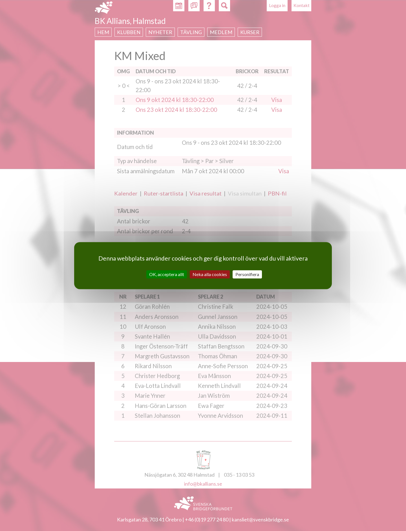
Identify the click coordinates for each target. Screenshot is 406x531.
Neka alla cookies (210, 274)
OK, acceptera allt (166, 274)
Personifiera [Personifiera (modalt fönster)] (247, 274)
